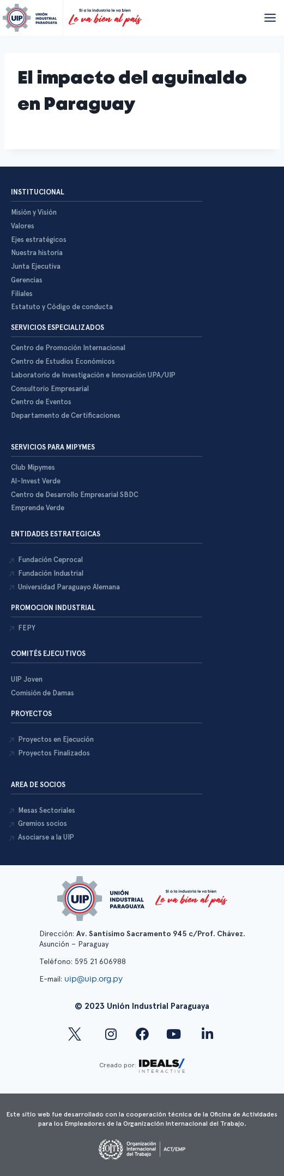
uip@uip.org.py (94, 979)
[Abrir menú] (269, 17)
